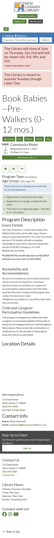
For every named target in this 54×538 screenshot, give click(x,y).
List (19, 139)
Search (45, 39)
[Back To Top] (27, 532)
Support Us (19, 21)
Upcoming (9, 139)
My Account (35, 21)
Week (39, 139)
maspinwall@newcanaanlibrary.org (27, 424)
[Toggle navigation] (6, 29)
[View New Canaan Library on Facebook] (4, 515)
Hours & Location (27, 16)
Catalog (9, 35)
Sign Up (27, 448)
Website (21, 35)
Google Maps (18, 409)
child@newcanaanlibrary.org (17, 299)
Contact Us (8, 475)
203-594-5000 (9, 471)
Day (48, 139)
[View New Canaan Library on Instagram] (10, 515)
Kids (22, 181)
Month (29, 139)
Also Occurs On (27, 157)
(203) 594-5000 (10, 406)
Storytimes (31, 176)
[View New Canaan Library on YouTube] (16, 515)
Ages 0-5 (30, 181)
